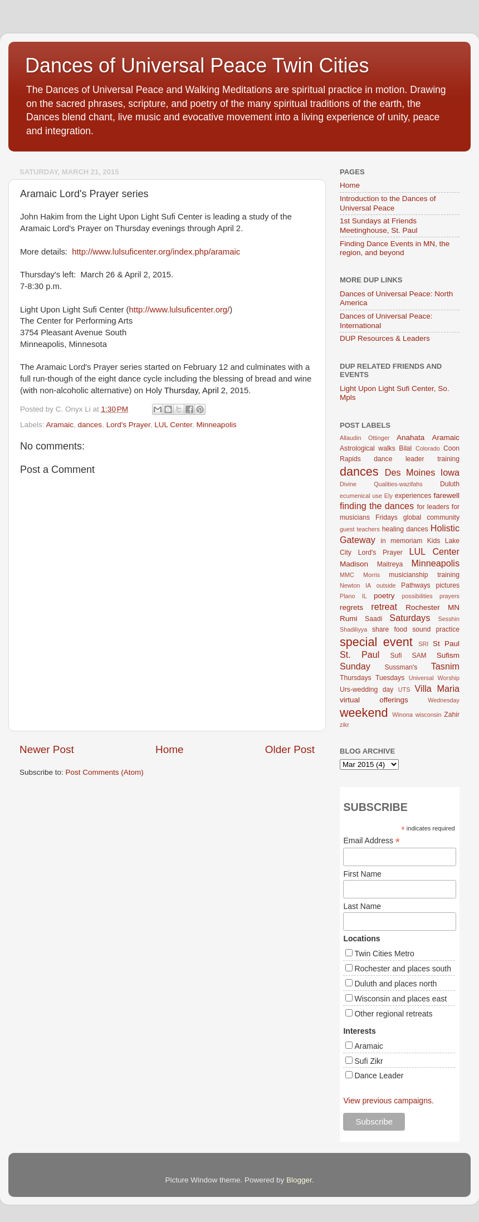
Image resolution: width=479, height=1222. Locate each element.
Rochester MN (432, 607)
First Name (362, 873)
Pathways (416, 585)
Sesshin (449, 618)
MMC (347, 574)
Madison (354, 564)
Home (169, 749)
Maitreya (390, 564)
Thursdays (356, 678)
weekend (364, 713)
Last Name (362, 906)
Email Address (371, 840)
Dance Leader (378, 1075)
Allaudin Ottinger (364, 437)
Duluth (450, 484)
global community (431, 517)
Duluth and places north (395, 983)
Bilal (405, 448)
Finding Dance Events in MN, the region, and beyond (394, 248)
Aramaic (60, 425)
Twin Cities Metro (384, 953)
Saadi (373, 619)
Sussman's (400, 667)
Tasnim (445, 666)
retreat (384, 607)
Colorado (428, 448)
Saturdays (409, 618)
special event (376, 642)
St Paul (446, 643)
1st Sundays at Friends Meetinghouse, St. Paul (379, 225)
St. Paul (359, 654)
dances (90, 425)
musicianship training (424, 575)
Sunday (355, 666)
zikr (344, 724)
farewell (446, 495)
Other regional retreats (393, 1013)
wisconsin (429, 714)
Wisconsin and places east (400, 998)
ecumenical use (361, 495)
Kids (434, 541)
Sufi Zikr (368, 1061)
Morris (371, 574)
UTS (404, 689)
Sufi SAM (408, 655)
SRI (423, 644)
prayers (449, 596)
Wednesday (444, 700)
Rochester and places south (402, 968)
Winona (402, 714)
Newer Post (46, 749)
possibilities (417, 596)
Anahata (410, 437)
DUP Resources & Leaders (385, 338)
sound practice (436, 629)
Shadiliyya (353, 629)
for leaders (433, 507)
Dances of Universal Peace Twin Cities (197, 65)
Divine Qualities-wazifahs (381, 484)
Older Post (290, 749)
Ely (388, 495)
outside (386, 585)
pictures (448, 585)
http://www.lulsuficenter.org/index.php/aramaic (156, 251)
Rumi (349, 618)
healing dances (405, 529)
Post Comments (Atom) (105, 772)
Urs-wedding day (366, 689)
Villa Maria (437, 688)
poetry (384, 596)
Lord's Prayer (128, 425)
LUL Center (173, 425)
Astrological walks (367, 448)
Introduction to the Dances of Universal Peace (388, 203)
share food (389, 629)
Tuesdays (389, 678)
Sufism (448, 655)
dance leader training (417, 459)
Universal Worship (434, 677)
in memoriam (401, 541)
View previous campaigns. (388, 1100)
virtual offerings (374, 700)
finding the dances (377, 506)
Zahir (452, 714)
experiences (413, 496)
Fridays (386, 517)
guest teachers (360, 529)
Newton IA (355, 585)
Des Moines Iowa (422, 472)
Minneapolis (217, 425)
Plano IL (353, 596)
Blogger (299, 1180)
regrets (351, 607)
